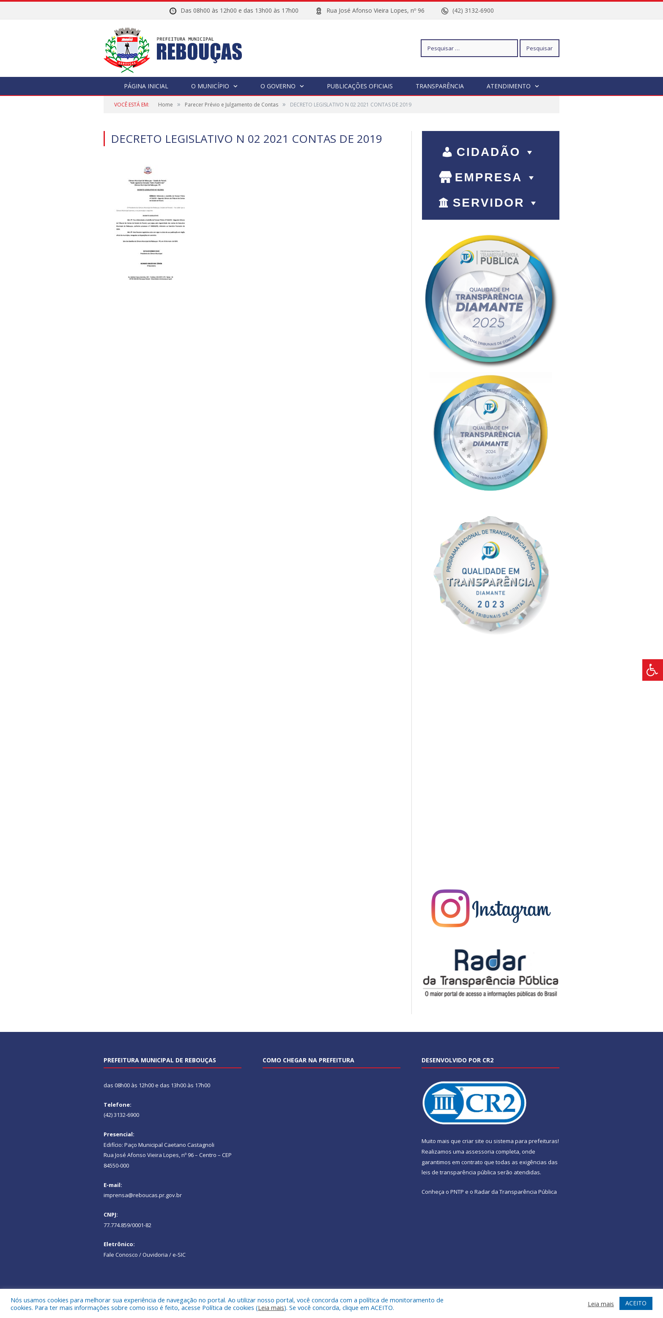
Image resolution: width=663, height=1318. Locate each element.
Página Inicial (146, 86)
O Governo (278, 86)
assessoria (480, 1151)
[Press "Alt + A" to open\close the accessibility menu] (652, 670)
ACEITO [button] (636, 1303)
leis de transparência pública (459, 1172)
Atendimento (509, 86)
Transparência (440, 86)
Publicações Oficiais (360, 86)
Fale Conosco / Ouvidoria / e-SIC (145, 1254)
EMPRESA (496, 176)
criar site (473, 1140)
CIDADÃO (497, 151)
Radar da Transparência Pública (515, 1191)
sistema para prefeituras (525, 1140)
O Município (210, 86)
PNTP (457, 1191)
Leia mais (271, 1307)
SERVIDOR (496, 202)
